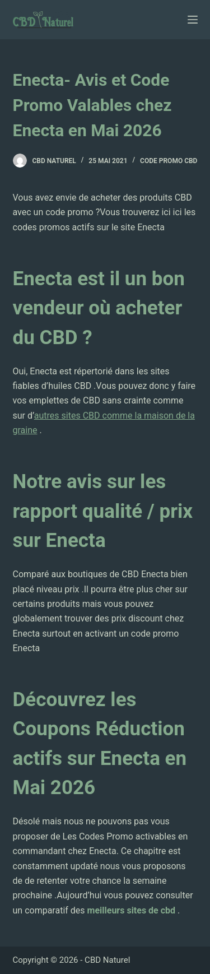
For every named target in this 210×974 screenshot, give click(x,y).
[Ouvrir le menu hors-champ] (193, 20)
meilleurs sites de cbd (132, 910)
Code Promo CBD (168, 161)
